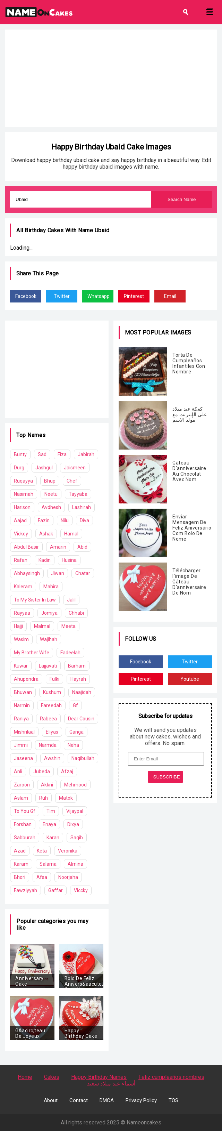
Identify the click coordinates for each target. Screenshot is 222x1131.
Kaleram (23, 586)
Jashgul (44, 467)
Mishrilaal (24, 732)
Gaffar (55, 890)
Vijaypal (74, 811)
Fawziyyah (25, 890)
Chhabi (76, 613)
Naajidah (81, 692)
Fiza (62, 454)
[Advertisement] (111, 78)
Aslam (21, 798)
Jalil (71, 600)
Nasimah (23, 494)
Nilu (65, 520)
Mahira (51, 586)
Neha (73, 745)
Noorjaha (68, 877)
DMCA (107, 1100)
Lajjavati (48, 666)
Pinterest (134, 296)
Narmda (48, 745)
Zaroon (22, 784)
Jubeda (41, 771)
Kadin (45, 560)
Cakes (51, 1077)
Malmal (42, 626)
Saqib (76, 837)
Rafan (20, 560)
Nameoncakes (144, 1122)
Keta (42, 851)
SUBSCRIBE (166, 776)
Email (170, 296)
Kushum (52, 692)
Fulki (54, 679)
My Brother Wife (31, 652)
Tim (50, 811)
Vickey (21, 533)
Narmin (22, 705)
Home (25, 1077)
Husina (69, 560)
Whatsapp (98, 296)
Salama (48, 864)
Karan (52, 837)
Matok (66, 798)
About (51, 1100)
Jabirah (86, 454)
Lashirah (81, 507)
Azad (20, 851)
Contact (78, 1100)
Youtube (189, 679)
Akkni (47, 784)
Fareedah (51, 705)
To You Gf (24, 811)
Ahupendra (26, 679)
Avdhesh (51, 507)
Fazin (44, 520)
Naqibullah (82, 758)
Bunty (20, 454)
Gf (75, 705)
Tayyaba (78, 494)
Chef (72, 481)
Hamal (71, 533)
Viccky (81, 890)
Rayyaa (22, 613)
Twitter (62, 296)
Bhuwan (23, 692)
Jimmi (21, 745)
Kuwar (21, 666)
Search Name (182, 199)
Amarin (58, 547)
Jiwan (57, 573)
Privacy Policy (141, 1100)
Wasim (21, 639)
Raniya (21, 718)
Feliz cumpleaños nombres (171, 1077)
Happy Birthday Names (99, 1077)
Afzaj (67, 771)
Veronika (67, 851)
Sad (42, 454)
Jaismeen (75, 467)
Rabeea (48, 718)
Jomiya (49, 613)
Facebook (25, 296)
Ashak (46, 533)
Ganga (76, 732)
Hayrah (78, 679)
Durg (19, 467)
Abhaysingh (27, 573)
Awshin (52, 758)
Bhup (50, 481)
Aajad (20, 520)
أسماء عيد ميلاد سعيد (111, 1083)
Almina (75, 864)
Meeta (68, 626)
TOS (173, 1100)
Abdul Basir (26, 547)
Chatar (82, 573)
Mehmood (75, 784)
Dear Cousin (81, 718)
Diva (84, 520)
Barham (77, 666)
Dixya (73, 824)
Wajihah (48, 639)
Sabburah (24, 837)
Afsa (41, 877)
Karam (21, 864)
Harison (22, 507)
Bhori (19, 877)
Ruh (43, 798)
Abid (82, 547)
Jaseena (23, 758)
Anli (18, 771)
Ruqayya (23, 481)
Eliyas (52, 732)
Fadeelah (70, 652)
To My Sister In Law (35, 600)
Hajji (18, 626)
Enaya (49, 824)
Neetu (51, 494)
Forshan (23, 824)
